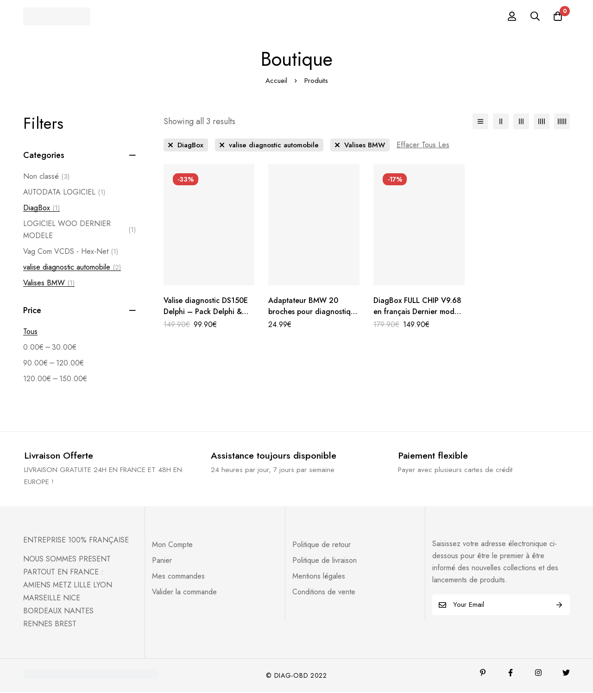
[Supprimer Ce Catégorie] (186, 145)
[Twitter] (566, 673)
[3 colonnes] (521, 121)
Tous (30, 331)
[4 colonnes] (541, 121)
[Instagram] (538, 673)
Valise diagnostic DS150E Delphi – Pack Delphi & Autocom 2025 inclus (206, 311)
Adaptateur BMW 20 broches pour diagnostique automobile (310, 311)
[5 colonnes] (562, 121)
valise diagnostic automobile (72, 267)
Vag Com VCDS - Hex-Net (70, 252)
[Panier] (557, 16)
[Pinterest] (482, 673)
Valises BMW (49, 283)
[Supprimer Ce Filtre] (423, 145)
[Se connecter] (511, 16)
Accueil (276, 81)
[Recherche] (534, 16)
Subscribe (559, 605)
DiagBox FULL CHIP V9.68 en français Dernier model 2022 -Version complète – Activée (418, 317)
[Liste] (480, 121)
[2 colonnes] (501, 121)
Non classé (46, 176)
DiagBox (41, 208)
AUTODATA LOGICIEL (64, 192)
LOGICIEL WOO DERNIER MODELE (79, 229)
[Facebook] (510, 673)
